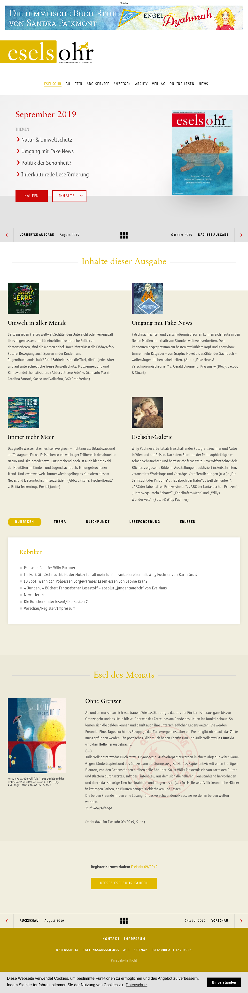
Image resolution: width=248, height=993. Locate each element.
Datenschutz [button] (136, 985)
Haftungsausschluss (101, 950)
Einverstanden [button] (224, 982)
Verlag (158, 84)
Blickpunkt (98, 522)
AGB (126, 950)
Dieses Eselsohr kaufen (124, 883)
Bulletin (74, 84)
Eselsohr (53, 84)
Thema (60, 522)
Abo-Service (98, 84)
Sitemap (140, 950)
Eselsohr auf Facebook (172, 950)
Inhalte (71, 195)
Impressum (135, 939)
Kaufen (31, 196)
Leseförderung (144, 522)
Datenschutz (67, 950)
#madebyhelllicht (124, 961)
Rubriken (24, 522)
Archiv (141, 84)
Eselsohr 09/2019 (144, 867)
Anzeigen (122, 84)
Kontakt (110, 939)
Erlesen (188, 522)
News (203, 84)
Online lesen (182, 84)
